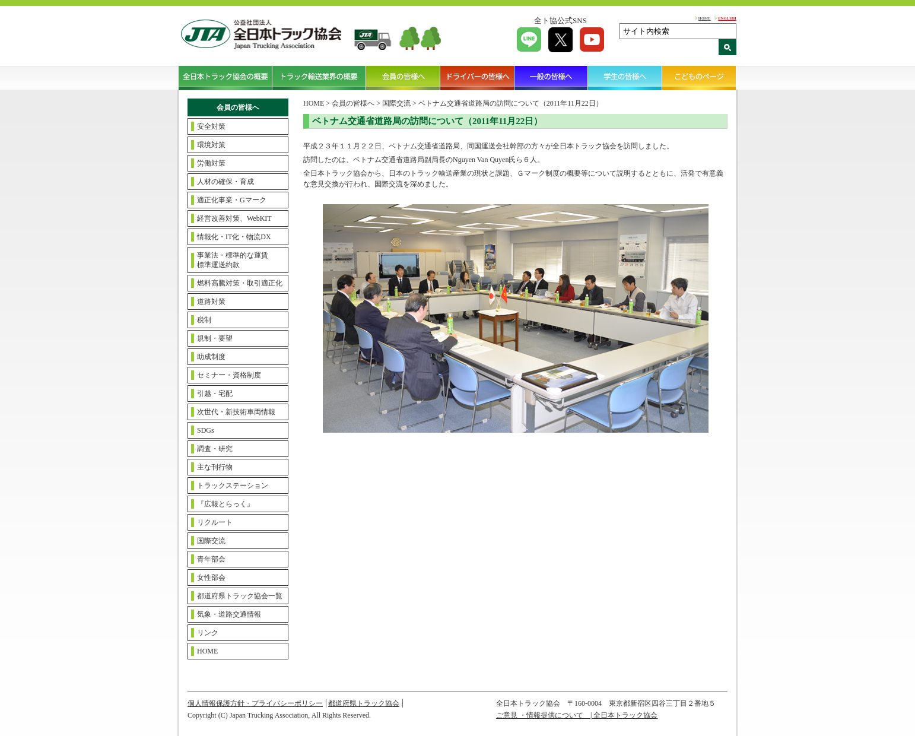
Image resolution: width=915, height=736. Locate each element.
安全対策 (211, 126)
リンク (207, 633)
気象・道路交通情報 (229, 614)
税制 (204, 320)
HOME (704, 18)
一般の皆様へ (551, 78)
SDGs (205, 430)
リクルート (215, 522)
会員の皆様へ (403, 78)
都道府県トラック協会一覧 (239, 596)
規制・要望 (215, 338)
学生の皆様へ (625, 78)
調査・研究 (215, 449)
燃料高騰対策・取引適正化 (239, 283)
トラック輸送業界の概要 (319, 78)
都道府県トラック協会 (363, 703)
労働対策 (211, 163)
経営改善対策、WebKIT (234, 218)
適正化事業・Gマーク (231, 200)
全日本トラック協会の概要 (225, 78)
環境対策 (211, 145)
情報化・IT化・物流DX (234, 237)
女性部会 (211, 577)
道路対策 (211, 301)
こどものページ (699, 78)
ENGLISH (727, 18)
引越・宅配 (215, 393)
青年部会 (211, 559)
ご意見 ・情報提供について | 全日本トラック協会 (576, 715)
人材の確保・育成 (225, 181)
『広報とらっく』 (225, 504)
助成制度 (211, 357)
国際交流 (211, 541)
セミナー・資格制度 (229, 375)
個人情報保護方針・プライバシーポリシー (255, 703)
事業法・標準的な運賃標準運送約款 (232, 260)
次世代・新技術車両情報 (236, 412)
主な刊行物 (215, 467)
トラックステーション (232, 485)
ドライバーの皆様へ (477, 78)
